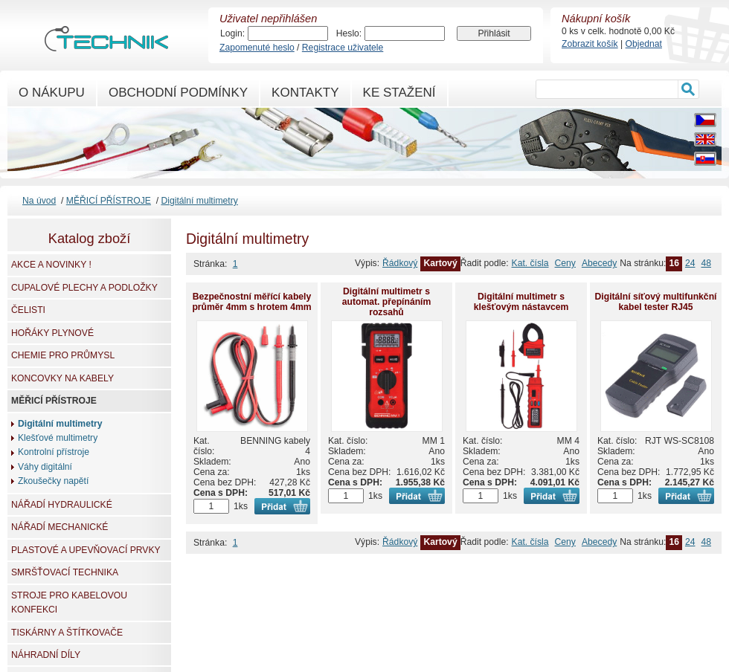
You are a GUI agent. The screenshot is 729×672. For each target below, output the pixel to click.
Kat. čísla (530, 263)
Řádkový (399, 263)
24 (690, 263)
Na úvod (39, 201)
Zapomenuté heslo (257, 47)
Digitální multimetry (199, 201)
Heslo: (349, 33)
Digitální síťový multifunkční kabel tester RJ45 (656, 301)
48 (706, 263)
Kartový (440, 263)
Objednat (644, 44)
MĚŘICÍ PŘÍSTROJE (108, 201)
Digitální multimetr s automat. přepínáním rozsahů (386, 301)
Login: (232, 33)
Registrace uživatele (342, 47)
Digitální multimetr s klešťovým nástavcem (521, 301)
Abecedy (599, 263)
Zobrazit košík (590, 44)
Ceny (565, 263)
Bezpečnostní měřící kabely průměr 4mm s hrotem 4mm (251, 301)
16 (674, 263)
